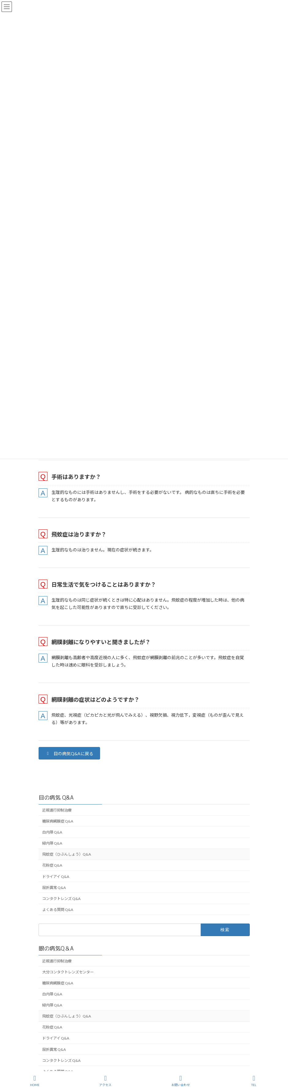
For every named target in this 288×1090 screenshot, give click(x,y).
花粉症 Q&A (52, 865)
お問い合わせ (180, 1081)
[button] (69, 753)
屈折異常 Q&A (54, 887)
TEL (254, 1081)
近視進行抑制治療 (57, 810)
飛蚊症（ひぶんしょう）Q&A (66, 854)
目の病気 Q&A (56, 797)
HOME (34, 1081)
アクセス (105, 1081)
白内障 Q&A (52, 832)
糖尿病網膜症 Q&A (57, 821)
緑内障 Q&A (52, 843)
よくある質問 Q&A (57, 909)
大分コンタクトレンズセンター (68, 972)
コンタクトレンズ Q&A (61, 898)
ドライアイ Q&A (55, 876)
